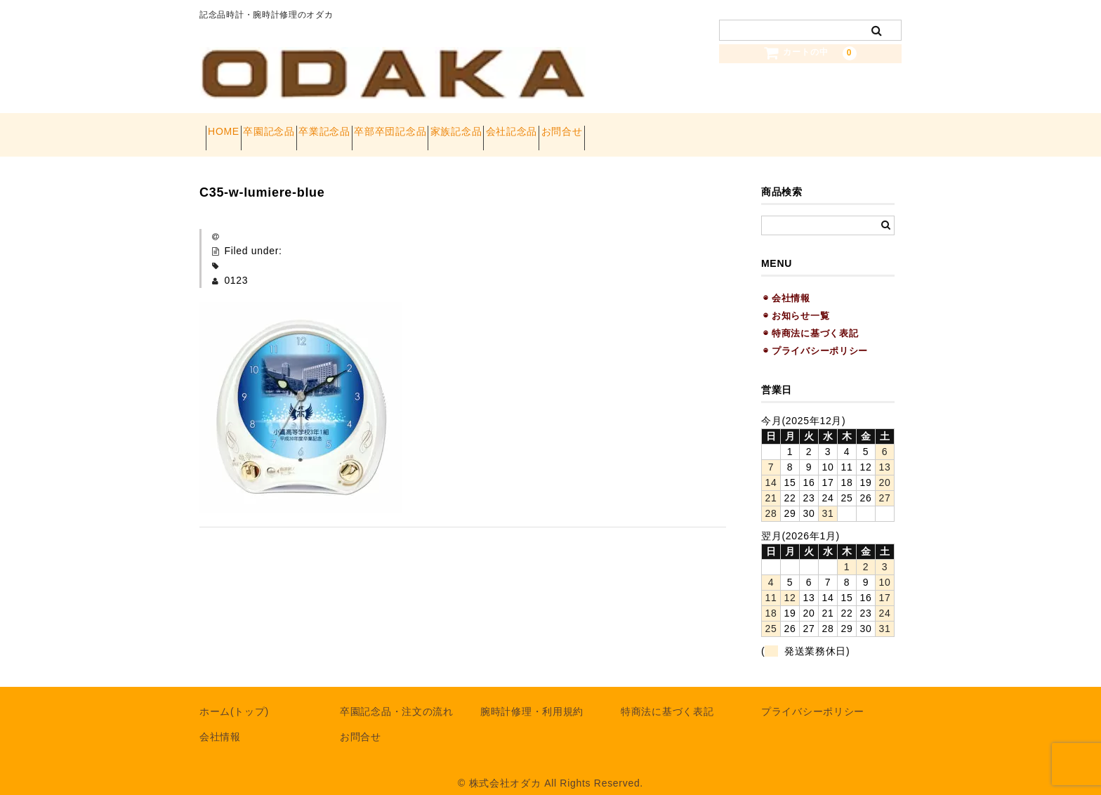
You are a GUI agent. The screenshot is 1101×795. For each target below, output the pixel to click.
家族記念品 (562, 127)
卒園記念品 (301, 127)
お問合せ (718, 127)
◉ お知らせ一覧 (796, 301)
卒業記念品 (381, 127)
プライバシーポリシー (812, 698)
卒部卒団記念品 (471, 127)
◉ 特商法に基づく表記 (810, 319)
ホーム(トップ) (234, 698)
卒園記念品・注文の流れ (397, 698)
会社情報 (220, 723)
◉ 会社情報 (786, 284)
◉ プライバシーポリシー (815, 337)
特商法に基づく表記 (667, 698)
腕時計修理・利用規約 (532, 698)
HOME (230, 127)
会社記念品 (642, 127)
